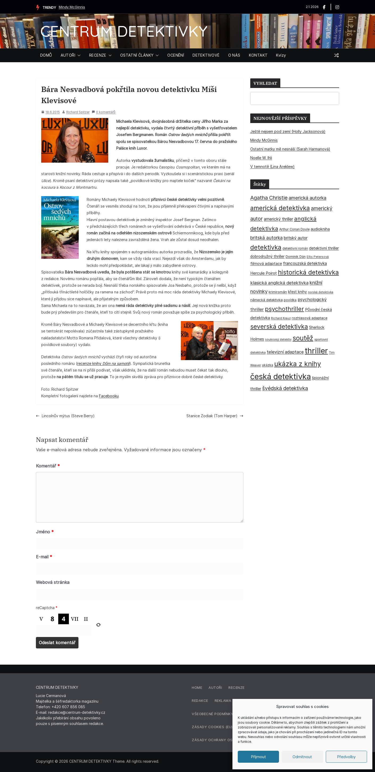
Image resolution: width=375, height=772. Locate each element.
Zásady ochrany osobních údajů (226, 740)
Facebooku (109, 396)
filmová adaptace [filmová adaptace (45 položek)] (266, 263)
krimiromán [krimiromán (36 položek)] (278, 292)
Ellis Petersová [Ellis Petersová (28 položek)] (318, 257)
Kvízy (281, 55)
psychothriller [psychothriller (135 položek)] (284, 308)
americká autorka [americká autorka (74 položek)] (307, 198)
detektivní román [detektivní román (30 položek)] (295, 248)
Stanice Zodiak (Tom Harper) (214, 416)
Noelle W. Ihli (261, 157)
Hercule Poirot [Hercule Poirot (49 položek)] (263, 273)
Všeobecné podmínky (212, 714)
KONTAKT (258, 55)
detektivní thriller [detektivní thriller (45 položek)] (324, 248)
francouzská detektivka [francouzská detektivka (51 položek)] (305, 263)
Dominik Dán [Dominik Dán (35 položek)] (296, 257)
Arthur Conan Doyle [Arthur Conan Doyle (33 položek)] (294, 229)
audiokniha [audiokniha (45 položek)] (320, 229)
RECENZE (97, 55)
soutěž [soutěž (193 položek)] (303, 338)
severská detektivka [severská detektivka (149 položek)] (279, 326)
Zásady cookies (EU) (212, 727)
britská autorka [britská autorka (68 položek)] (266, 238)
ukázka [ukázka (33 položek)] (267, 365)
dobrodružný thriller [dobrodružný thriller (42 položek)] (267, 256)
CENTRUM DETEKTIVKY (123, 31)
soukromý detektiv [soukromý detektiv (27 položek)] (278, 339)
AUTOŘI (68, 55)
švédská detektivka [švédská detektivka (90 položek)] (285, 388)
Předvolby (346, 756)
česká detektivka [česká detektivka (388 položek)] (280, 376)
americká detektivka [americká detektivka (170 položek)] (280, 208)
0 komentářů (103, 112)
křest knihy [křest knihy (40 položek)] (297, 292)
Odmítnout (302, 756)
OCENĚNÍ (175, 55)
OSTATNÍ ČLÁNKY (137, 55)
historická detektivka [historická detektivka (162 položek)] (308, 272)
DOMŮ (46, 55)
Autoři (215, 687)
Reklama (223, 700)
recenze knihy (103, 363)
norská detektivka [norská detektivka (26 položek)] (320, 292)
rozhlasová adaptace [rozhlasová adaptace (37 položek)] (309, 318)
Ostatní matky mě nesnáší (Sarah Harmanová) (290, 149)
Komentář (48, 466)
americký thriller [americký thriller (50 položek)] (278, 219)
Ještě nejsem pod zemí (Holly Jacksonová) (288, 131)
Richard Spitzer (78, 112)
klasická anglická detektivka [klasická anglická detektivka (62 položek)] (279, 282)
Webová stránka (52, 582)
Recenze (236, 687)
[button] (78, 55)
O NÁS (234, 55)
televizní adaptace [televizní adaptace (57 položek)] (285, 352)
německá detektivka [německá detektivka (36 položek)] (266, 300)
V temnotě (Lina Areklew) (272, 166)
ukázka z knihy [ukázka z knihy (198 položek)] (297, 364)
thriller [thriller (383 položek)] (316, 350)
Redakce (200, 700)
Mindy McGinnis (72, 7)
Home (197, 687)
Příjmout (258, 756)
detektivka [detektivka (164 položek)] (265, 247)
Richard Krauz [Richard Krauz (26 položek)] (281, 318)
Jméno (45, 531)
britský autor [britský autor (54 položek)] (295, 238)
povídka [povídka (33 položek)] (290, 300)
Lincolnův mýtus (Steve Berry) (65, 416)
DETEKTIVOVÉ (206, 55)
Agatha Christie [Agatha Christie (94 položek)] (269, 198)
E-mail (44, 556)
